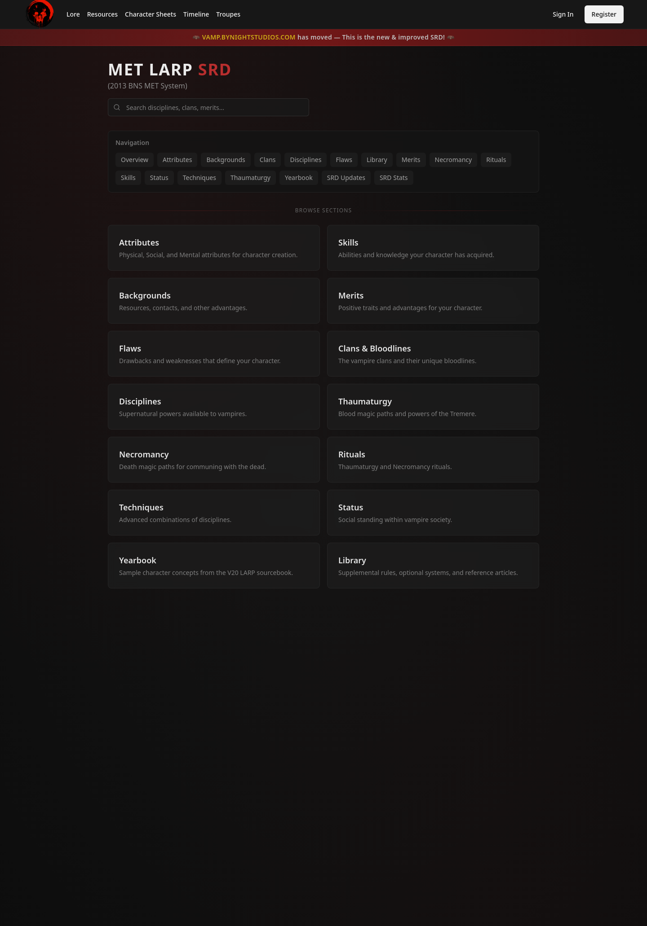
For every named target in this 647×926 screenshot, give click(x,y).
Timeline (196, 14)
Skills (128, 177)
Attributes (177, 159)
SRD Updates (346, 177)
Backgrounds (225, 159)
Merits (411, 159)
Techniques (199, 177)
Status (159, 177)
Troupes (228, 14)
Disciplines (305, 159)
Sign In (563, 14)
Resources (102, 14)
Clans (268, 159)
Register (604, 14)
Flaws (344, 159)
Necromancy (453, 159)
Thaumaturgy (250, 177)
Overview (134, 159)
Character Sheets (150, 14)
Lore (73, 14)
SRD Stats (394, 177)
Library (377, 159)
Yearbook (299, 177)
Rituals (496, 159)
